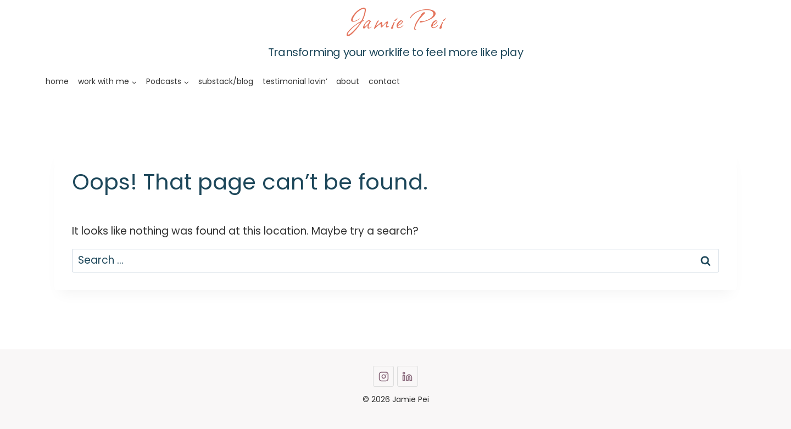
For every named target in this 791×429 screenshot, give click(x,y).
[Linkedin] (407, 376)
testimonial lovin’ (295, 81)
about (347, 81)
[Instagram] (383, 376)
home (57, 81)
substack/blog (225, 81)
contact (384, 81)
